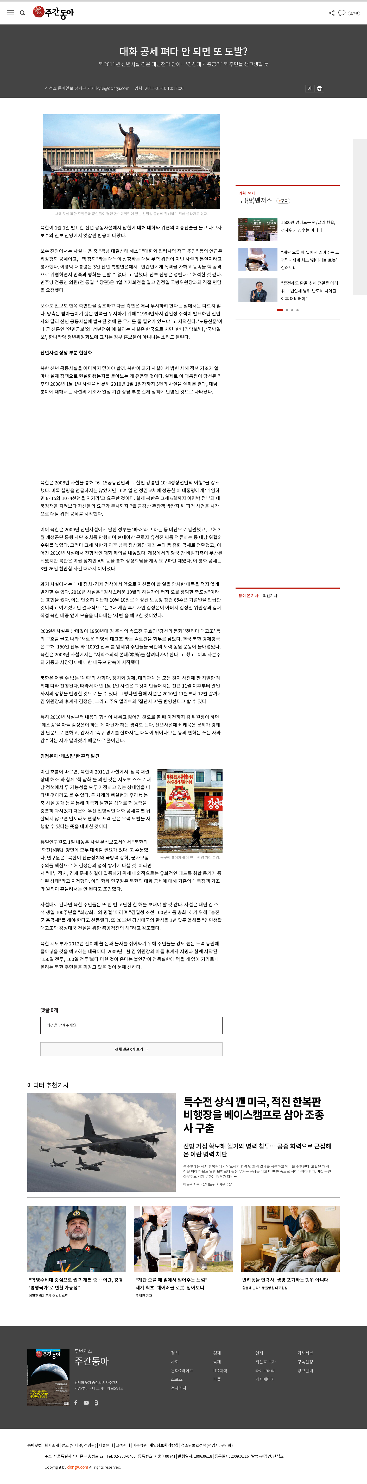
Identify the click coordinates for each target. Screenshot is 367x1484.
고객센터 (123, 1445)
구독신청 (305, 1362)
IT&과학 (220, 1370)
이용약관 (139, 1445)
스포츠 (177, 1379)
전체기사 (179, 1388)
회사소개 (52, 1445)
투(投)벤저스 (255, 200)
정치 (175, 1353)
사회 (175, 1362)
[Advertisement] (118, 436)
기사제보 (305, 1353)
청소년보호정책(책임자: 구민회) (207, 1445)
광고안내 (305, 1370)
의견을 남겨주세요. (62, 1025)
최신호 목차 (265, 1362)
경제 (217, 1353)
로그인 (354, 13)
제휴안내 (106, 1445)
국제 (217, 1362)
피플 (217, 1379)
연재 (259, 1353)
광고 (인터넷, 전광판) (78, 1445)
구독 (284, 200)
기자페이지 (265, 1379)
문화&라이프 (182, 1370)
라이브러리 (265, 1370)
